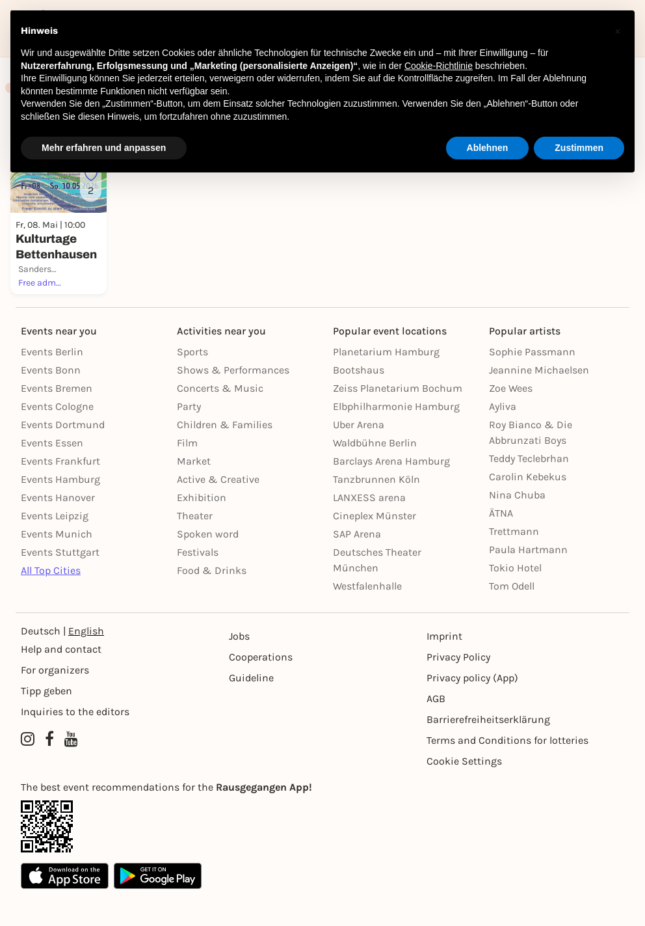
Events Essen (52, 472)
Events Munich (56, 563)
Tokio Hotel (515, 597)
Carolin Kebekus (527, 506)
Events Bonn (51, 399)
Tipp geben (46, 720)
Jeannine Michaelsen (539, 399)
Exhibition (201, 527)
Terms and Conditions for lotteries (507, 769)
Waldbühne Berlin (375, 472)
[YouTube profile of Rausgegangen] (71, 768)
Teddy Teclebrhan (529, 488)
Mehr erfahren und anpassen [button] (104, 148)
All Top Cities (51, 599)
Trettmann (514, 560)
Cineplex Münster (374, 545)
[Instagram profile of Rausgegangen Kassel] (27, 768)
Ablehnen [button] (487, 148)
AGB (436, 728)
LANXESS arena (369, 527)
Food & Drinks (211, 599)
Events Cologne (57, 435)
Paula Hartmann (528, 579)
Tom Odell (511, 615)
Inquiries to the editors (75, 741)
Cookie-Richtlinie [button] (438, 66)
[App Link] (322, 856)
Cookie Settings (464, 790)
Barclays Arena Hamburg (391, 490)
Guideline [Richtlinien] (251, 707)
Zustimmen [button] (579, 148)
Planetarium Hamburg (386, 381)
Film (187, 472)
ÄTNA (501, 542)
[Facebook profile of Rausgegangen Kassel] (49, 768)
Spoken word (208, 563)
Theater (195, 545)
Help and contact (61, 678)
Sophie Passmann (532, 381)
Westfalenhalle (367, 615)
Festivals (197, 581)
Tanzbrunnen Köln (376, 508)
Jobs (239, 665)
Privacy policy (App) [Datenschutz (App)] (472, 707)
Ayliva (502, 435)
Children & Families (224, 454)
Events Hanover (58, 527)
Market (194, 490)
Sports (192, 381)
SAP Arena (357, 563)
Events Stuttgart (60, 581)
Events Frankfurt (60, 490)
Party (189, 435)
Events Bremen (56, 417)
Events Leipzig (54, 545)
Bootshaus (358, 399)
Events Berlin (52, 381)
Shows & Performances (233, 399)
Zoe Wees (511, 417)
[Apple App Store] (65, 905)
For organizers (55, 699)
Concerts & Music (220, 417)
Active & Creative (218, 508)
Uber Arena (358, 454)
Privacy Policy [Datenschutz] (458, 686)
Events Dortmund (63, 454)
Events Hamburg (60, 508)
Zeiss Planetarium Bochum (397, 417)
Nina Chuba (517, 524)
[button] (617, 31)
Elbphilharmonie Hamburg (396, 435)
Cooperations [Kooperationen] (261, 686)
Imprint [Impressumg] (444, 665)
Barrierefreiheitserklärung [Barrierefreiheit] (488, 748)
